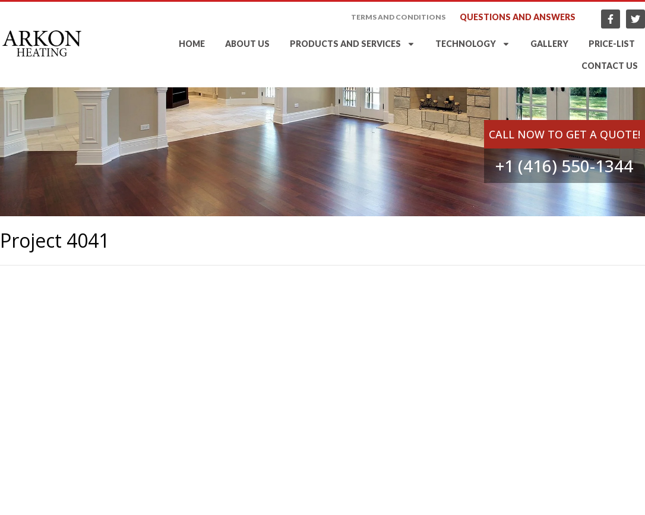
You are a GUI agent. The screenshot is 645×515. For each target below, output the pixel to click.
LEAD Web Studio (611, 506)
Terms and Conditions (398, 16)
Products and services (352, 43)
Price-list (612, 44)
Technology (472, 43)
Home (192, 44)
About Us (247, 44)
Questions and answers (518, 17)
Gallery (549, 44)
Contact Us (609, 66)
